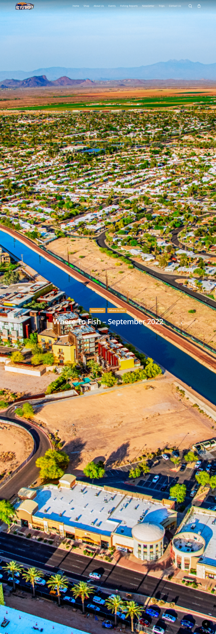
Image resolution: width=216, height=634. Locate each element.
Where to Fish (117, 310)
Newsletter (97, 310)
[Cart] (199, 6)
